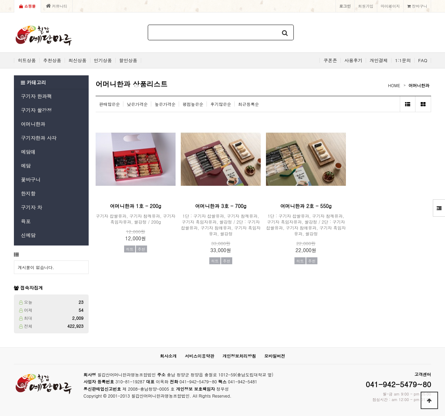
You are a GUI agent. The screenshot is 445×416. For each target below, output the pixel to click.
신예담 (28, 235)
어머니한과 (33, 123)
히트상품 (27, 60)
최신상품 (77, 60)
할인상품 (128, 60)
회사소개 (168, 356)
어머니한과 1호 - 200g (135, 205)
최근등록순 (248, 104)
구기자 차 (31, 207)
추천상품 (52, 60)
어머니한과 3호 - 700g (220, 205)
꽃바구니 (30, 179)
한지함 (28, 193)
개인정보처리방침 (239, 356)
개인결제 (379, 60)
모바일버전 (274, 356)
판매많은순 (109, 104)
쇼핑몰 (27, 6)
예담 (26, 165)
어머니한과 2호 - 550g (305, 205)
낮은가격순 (137, 104)
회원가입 (365, 6)
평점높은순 (193, 104)
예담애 (28, 151)
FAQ (422, 60)
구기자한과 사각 (39, 137)
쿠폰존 (330, 60)
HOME (394, 85)
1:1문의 (403, 60)
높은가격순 (165, 104)
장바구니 (417, 6)
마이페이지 (390, 6)
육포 (26, 221)
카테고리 (33, 82)
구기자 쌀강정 (36, 110)
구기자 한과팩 (36, 96)
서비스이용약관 (199, 356)
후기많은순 (220, 104)
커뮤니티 (56, 6)
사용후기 (353, 60)
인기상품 (103, 60)
